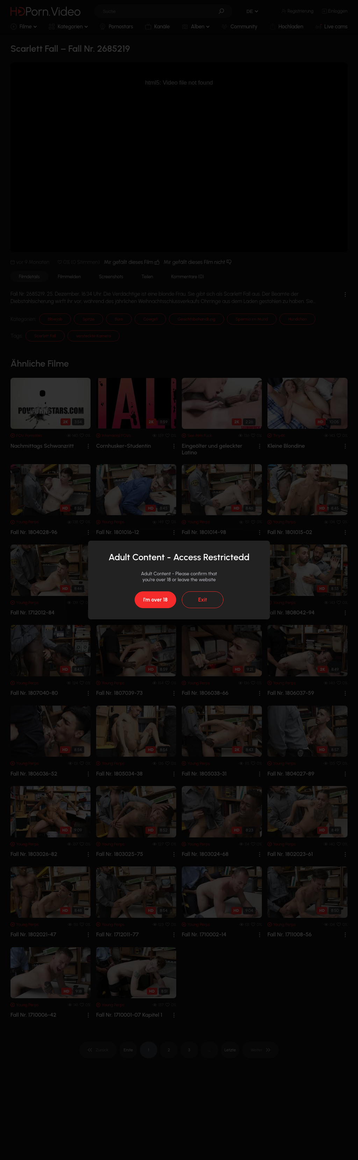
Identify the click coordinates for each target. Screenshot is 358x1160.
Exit (202, 600)
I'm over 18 (155, 600)
